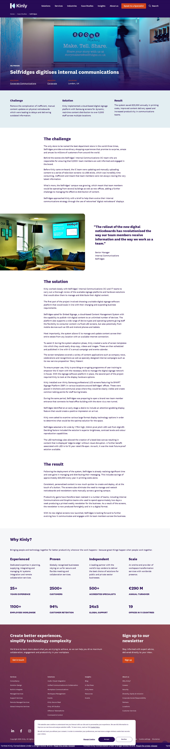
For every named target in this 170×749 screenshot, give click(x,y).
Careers (125, 685)
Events (50, 698)
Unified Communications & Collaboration (63, 685)
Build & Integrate (16, 689)
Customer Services (129, 711)
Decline (124, 739)
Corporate (52, 83)
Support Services (16, 698)
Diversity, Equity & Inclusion (132, 694)
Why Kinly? (126, 681)
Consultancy (14, 681)
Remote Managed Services (19, 702)
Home (12, 14)
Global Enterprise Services (20, 706)
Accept (106, 739)
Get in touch (18, 660)
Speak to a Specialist (134, 6)
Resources (89, 694)
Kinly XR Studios (54, 706)
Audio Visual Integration (57, 681)
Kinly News (89, 689)
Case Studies (87, 6)
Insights (101, 6)
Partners (125, 702)
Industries (72, 6)
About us (114, 6)
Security (125, 689)
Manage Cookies (89, 739)
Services (59, 6)
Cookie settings (144, 739)
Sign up (128, 660)
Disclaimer (156, 739)
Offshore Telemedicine (56, 711)
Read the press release (67, 745)
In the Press (89, 685)
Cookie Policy (95, 727)
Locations (126, 706)
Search (155, 6)
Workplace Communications (58, 689)
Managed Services (16, 694)
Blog (86, 681)
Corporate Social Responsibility (134, 698)
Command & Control (55, 715)
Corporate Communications (23, 83)
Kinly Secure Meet (54, 702)
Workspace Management (56, 694)
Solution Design (16, 685)
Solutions (45, 6)
